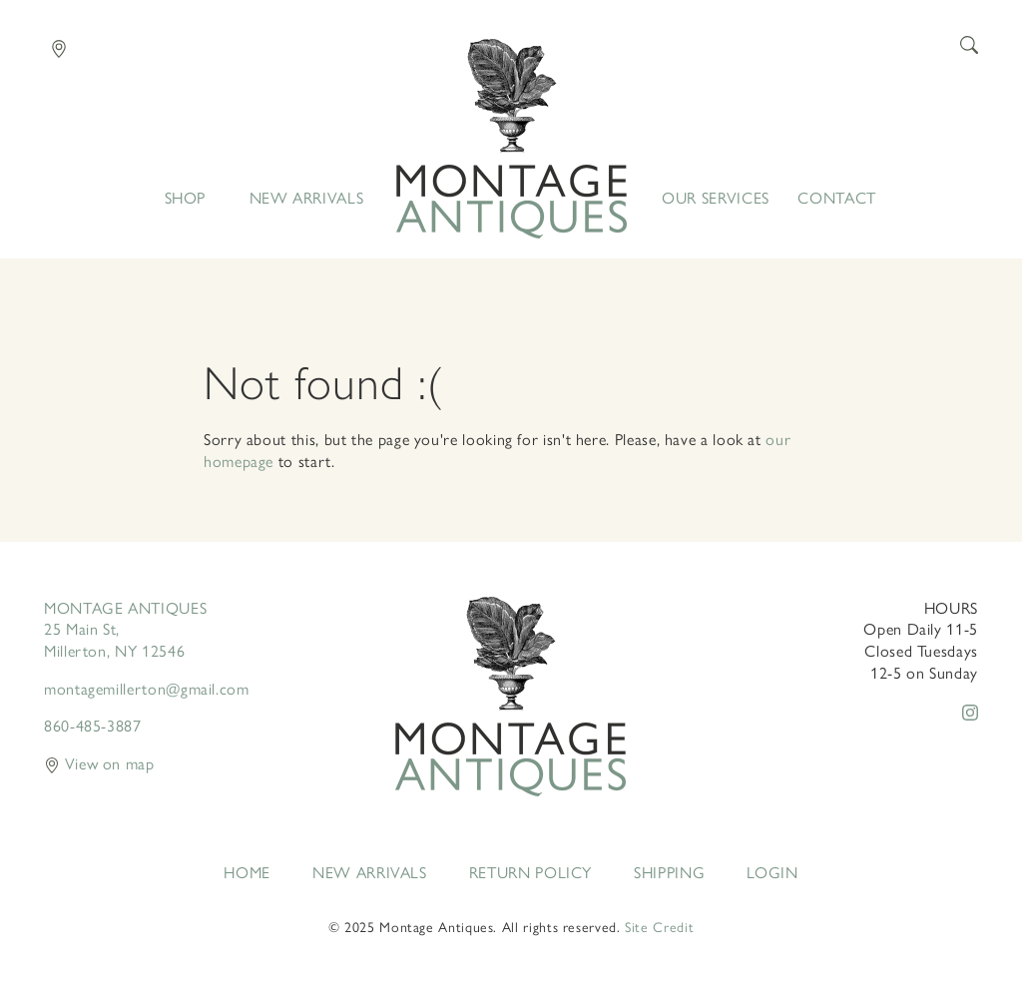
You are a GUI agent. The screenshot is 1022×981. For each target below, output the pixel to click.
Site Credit (659, 926)
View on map (99, 762)
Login (772, 872)
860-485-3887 (93, 725)
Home (511, 139)
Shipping (669, 872)
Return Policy (530, 872)
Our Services (715, 198)
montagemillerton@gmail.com (147, 688)
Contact (836, 198)
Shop (186, 198)
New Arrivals (307, 198)
